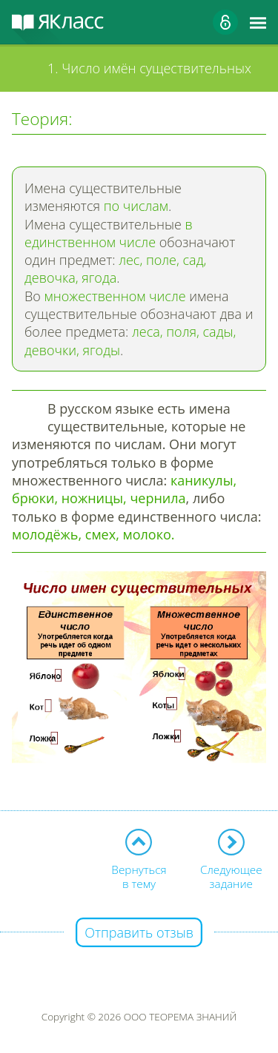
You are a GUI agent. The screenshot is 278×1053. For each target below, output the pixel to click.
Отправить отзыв (139, 932)
